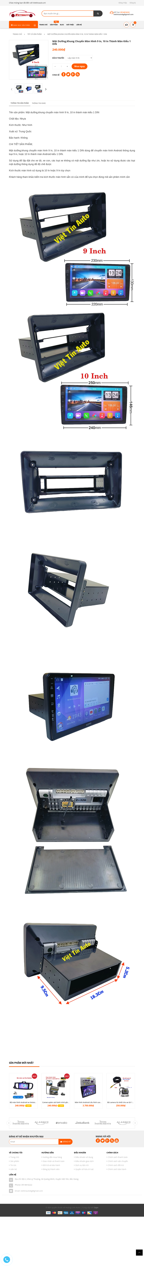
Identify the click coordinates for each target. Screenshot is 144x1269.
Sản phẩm (14, 1161)
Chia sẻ (55, 75)
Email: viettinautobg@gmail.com (29, 1191)
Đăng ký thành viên (51, 1169)
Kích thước (58, 58)
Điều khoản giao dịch (84, 1161)
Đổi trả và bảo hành (51, 1165)
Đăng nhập (123, 3)
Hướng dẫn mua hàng (52, 1157)
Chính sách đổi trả (116, 1165)
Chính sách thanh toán (118, 1157)
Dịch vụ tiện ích (82, 1165)
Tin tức (13, 1165)
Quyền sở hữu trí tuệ (84, 1169)
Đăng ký (133, 3)
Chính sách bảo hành (117, 1169)
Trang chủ (14, 1157)
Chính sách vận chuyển (118, 1161)
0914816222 (26, 1185)
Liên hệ (13, 1169)
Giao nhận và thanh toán (53, 1161)
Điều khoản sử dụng (84, 1157)
